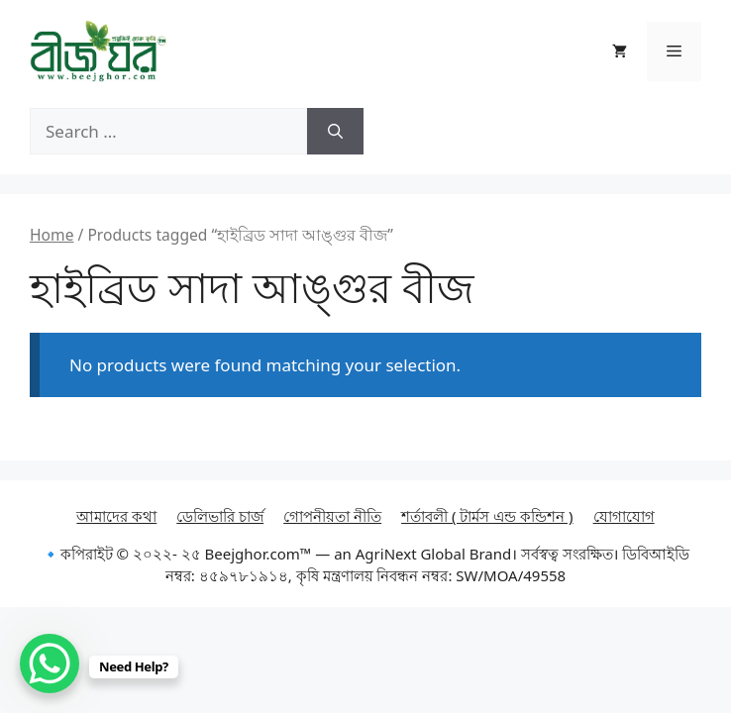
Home (51, 235)
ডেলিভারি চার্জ (219, 516)
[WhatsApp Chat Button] (49, 663)
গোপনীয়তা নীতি (332, 516)
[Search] (335, 131)
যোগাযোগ (624, 516)
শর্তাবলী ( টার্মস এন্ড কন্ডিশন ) (487, 516)
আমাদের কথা (116, 516)
